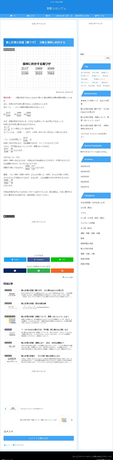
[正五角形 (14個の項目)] (87, 79)
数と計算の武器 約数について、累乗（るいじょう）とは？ (95, 118)
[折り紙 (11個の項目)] (96, 82)
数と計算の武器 (9, 216)
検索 (82, 54)
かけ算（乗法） (87, 208)
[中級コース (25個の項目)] (86, 76)
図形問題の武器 (87, 244)
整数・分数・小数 (88, 254)
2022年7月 (85, 187)
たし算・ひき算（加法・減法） (93, 218)
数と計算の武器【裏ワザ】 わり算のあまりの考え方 (95, 110)
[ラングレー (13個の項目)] (86, 82)
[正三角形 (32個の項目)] (96, 72)
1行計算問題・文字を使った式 (93, 203)
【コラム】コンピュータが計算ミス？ (94, 135)
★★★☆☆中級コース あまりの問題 (95, 102)
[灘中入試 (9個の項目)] (105, 82)
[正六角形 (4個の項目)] (92, 85)
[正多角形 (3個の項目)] (106, 85)
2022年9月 (85, 177)
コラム (83, 213)
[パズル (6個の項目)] (84, 85)
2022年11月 (85, 166)
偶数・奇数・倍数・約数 (90, 233)
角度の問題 (85, 259)
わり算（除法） (87, 228)
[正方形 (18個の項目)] (106, 76)
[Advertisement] (39, 30)
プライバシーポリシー (83, 456)
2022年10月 (85, 172)
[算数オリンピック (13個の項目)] (101, 79)
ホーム (72, 456)
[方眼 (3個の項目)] (99, 85)
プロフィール (106, 456)
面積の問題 (85, 264)
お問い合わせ (96, 456)
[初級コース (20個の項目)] (96, 76)
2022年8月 (85, 182)
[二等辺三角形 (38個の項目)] (86, 72)
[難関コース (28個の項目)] (105, 72)
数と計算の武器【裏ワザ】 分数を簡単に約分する (95, 127)
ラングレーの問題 (88, 223)
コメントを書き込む (39, 438)
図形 (82, 238)
